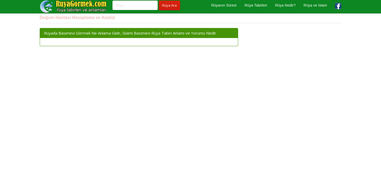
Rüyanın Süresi (224, 5)
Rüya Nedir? (285, 5)
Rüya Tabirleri (255, 5)
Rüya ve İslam (315, 5)
